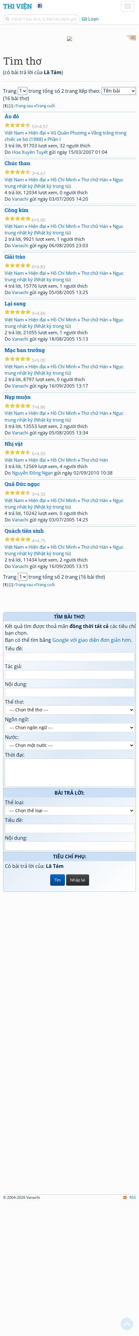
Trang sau (24, 239)
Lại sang (15, 436)
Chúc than (17, 296)
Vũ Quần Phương (69, 266)
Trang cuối (45, 239)
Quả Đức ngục (22, 617)
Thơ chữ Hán (94, 313)
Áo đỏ (12, 249)
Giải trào (15, 390)
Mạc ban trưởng (25, 483)
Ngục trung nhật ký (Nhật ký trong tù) (64, 316)
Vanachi (20, 332)
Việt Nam (14, 266)
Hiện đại (37, 266)
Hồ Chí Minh (64, 313)
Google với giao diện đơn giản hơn (91, 773)
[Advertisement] (69, 104)
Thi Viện (17, 6)
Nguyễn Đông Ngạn (32, 606)
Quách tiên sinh (24, 664)
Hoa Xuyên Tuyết (30, 285)
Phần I (54, 272)
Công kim (16, 343)
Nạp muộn (18, 530)
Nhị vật (14, 577)
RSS (129, 1330)
